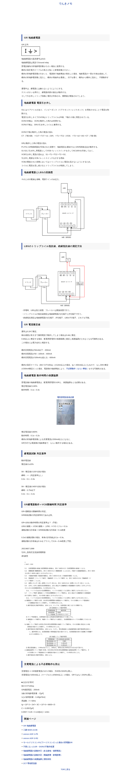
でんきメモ (65, 3)
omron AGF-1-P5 (30, 734)
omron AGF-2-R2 (30, 738)
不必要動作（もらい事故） (77, 369)
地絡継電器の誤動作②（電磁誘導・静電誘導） (42, 755)
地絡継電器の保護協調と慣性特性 (37, 759)
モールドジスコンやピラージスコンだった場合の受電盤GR (47, 742)
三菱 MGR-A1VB (30, 730)
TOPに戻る (65, 769)
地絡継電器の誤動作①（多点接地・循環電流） (42, 751)
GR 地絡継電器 (29, 726)
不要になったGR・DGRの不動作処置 (38, 747)
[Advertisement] (65, 20)
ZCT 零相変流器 (30, 763)
